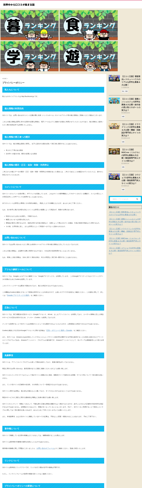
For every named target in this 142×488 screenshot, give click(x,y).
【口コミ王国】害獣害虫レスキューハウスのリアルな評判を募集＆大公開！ (131, 35)
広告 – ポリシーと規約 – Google (57, 287)
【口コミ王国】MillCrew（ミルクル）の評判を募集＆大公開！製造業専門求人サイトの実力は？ (125, 177)
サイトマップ (87, 473)
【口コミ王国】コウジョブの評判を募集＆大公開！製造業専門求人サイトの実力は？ (131, 117)
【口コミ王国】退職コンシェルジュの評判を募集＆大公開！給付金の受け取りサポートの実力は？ (125, 158)
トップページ (46, 473)
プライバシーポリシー (64, 473)
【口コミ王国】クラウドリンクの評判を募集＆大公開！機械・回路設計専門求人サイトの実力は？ (125, 167)
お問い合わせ (77, 473)
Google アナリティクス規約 (16, 252)
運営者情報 (97, 473)
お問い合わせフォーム (44, 404)
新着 (53, 473)
